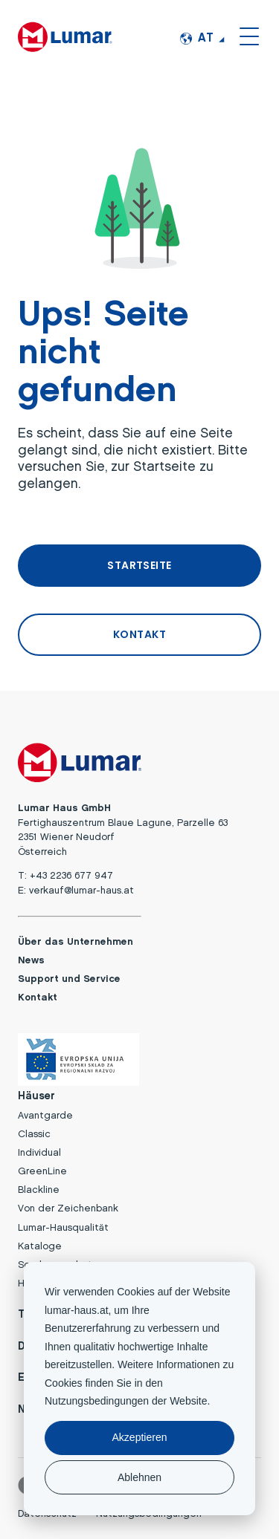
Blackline (39, 1190)
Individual (39, 1153)
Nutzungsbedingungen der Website (126, 1401)
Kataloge (40, 1247)
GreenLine (42, 1172)
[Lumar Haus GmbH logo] (65, 36)
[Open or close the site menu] (249, 36)
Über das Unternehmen (75, 942)
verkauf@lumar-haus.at (81, 891)
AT (197, 39)
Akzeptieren (139, 1437)
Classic (34, 1134)
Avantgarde (45, 1116)
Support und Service (69, 979)
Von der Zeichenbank (68, 1209)
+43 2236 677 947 (71, 876)
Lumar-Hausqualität (63, 1228)
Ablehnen (139, 1477)
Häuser (36, 1097)
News (31, 961)
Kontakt (37, 998)
